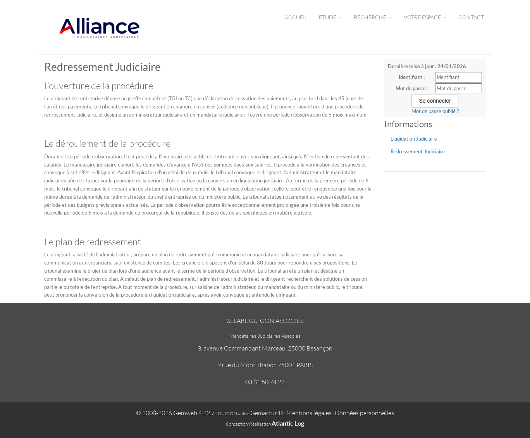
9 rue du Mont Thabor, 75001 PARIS (265, 365)
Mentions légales (309, 413)
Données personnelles (364, 413)
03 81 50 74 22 (265, 382)
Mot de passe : (412, 88)
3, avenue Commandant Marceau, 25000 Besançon (265, 348)
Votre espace (425, 17)
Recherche (373, 17)
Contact (471, 17)
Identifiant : (412, 77)
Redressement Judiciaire (418, 151)
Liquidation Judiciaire (414, 139)
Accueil (296, 17)
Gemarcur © (266, 413)
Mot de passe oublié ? (435, 111)
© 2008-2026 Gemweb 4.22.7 (175, 413)
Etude (330, 17)
